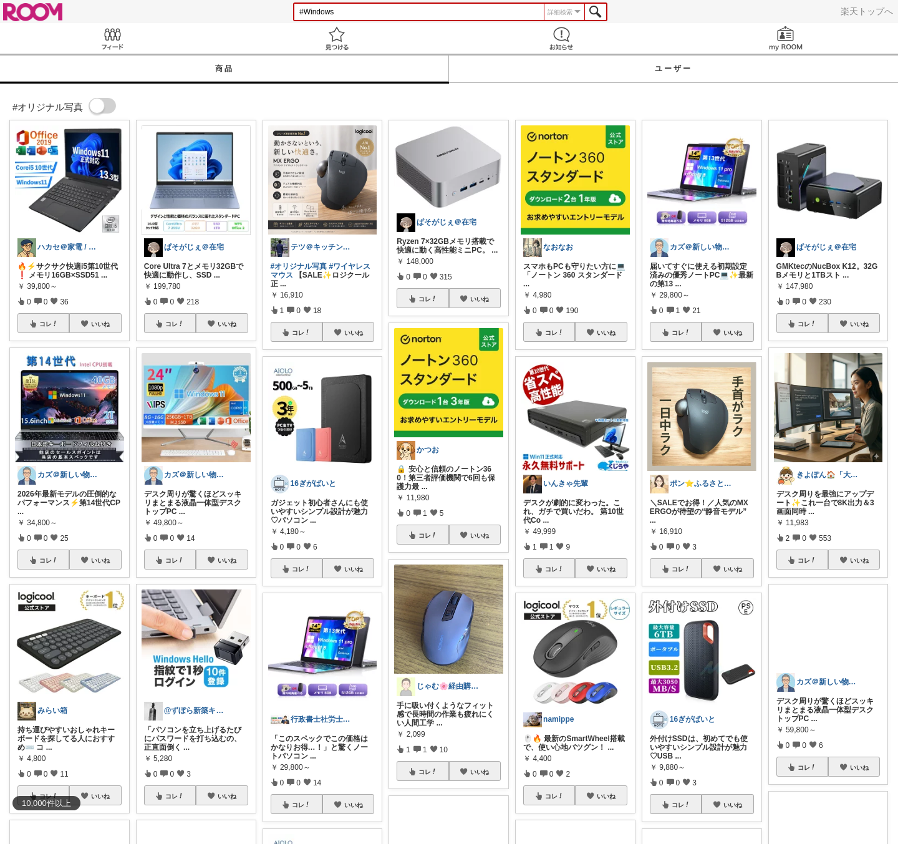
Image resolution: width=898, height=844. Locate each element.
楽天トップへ (867, 11)
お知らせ (561, 38)
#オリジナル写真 (299, 266)
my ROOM (786, 38)
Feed (112, 38)
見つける (336, 38)
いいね (100, 324)
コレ (48, 324)
